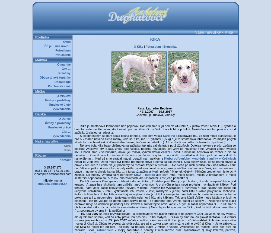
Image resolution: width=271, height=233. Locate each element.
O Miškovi (64, 96)
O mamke (64, 64)
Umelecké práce (60, 127)
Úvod (67, 41)
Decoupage (63, 81)
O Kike (138, 45)
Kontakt (65, 159)
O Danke (65, 118)
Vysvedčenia (62, 109)
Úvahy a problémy (58, 100)
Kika (68, 150)
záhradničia (105, 218)
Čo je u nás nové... (58, 46)
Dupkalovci (145, 227)
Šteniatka (170, 45)
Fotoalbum (63, 50)
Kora (68, 145)
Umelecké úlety (60, 104)
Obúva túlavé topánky (56, 77)
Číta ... (67, 68)
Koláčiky (65, 73)
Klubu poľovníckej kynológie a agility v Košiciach (200, 146)
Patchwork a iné (60, 86)
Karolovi (169, 124)
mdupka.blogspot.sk (52, 183)
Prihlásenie (63, 54)
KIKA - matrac (144, 163)
